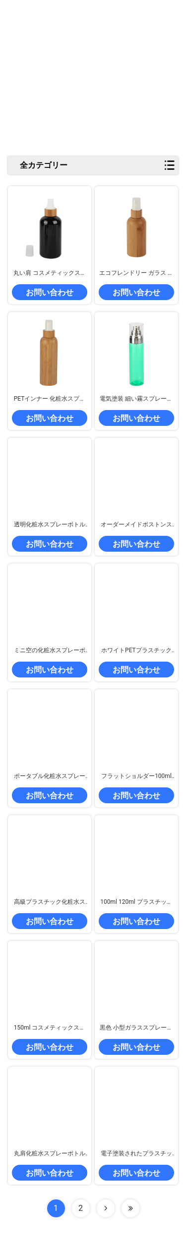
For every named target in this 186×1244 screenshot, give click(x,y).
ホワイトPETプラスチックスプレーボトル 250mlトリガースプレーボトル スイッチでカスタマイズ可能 (136, 651)
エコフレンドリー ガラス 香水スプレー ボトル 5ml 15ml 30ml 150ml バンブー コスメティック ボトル (136, 273)
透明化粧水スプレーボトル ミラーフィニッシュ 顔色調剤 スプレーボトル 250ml (49, 525)
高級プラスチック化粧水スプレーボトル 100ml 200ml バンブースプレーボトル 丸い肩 (49, 902)
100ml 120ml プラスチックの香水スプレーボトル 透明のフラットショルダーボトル (136, 902)
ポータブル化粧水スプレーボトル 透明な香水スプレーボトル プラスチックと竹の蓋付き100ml (49, 776)
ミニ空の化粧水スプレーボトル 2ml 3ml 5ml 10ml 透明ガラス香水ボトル (49, 651)
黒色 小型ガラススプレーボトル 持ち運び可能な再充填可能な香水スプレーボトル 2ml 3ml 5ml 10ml (136, 1028)
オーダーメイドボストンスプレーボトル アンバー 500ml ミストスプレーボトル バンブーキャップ (137, 525)
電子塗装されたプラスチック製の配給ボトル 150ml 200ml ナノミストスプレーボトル (137, 1154)
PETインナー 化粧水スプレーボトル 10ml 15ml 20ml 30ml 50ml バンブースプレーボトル (50, 399)
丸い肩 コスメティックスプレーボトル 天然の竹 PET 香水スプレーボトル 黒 (49, 273)
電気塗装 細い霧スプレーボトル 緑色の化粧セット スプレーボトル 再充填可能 (136, 399)
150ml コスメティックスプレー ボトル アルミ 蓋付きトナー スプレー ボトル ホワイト (50, 1028)
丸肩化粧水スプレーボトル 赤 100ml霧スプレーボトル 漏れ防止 (50, 1154)
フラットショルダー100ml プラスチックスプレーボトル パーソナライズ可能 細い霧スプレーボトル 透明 (136, 776)
